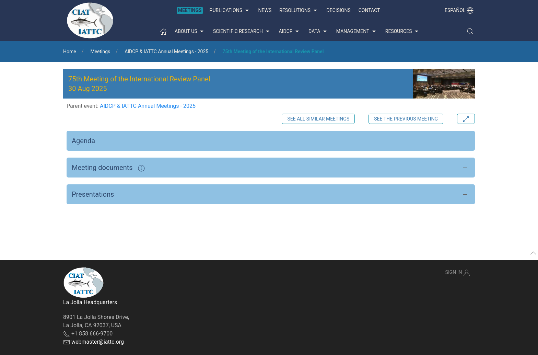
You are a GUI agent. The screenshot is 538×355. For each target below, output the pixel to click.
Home (69, 51)
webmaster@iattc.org (97, 342)
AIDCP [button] (290, 31)
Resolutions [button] (298, 10)
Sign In (457, 272)
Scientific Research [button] (242, 31)
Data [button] (318, 31)
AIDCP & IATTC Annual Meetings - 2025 (166, 51)
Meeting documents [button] (108, 167)
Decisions (339, 10)
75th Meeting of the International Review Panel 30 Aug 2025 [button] (139, 84)
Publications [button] (230, 10)
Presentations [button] (93, 194)
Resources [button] (402, 31)
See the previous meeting (406, 119)
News (265, 10)
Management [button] (356, 31)
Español (459, 10)
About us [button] (190, 31)
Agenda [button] (83, 141)
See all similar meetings (318, 119)
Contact (369, 10)
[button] (470, 31)
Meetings (190, 10)
